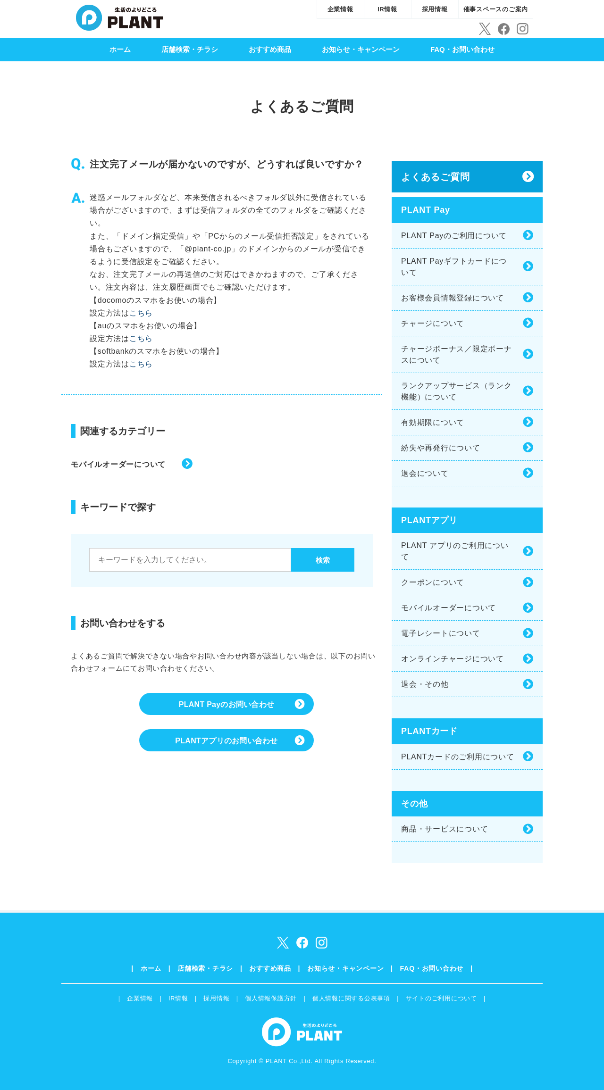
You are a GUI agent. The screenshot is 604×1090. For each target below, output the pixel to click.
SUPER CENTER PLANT (119, 16)
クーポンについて (432, 582)
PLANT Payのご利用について (454, 236)
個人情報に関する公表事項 (351, 998)
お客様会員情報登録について (452, 298)
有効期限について (432, 422)
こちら (141, 313)
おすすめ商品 (270, 49)
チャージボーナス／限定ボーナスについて (456, 354)
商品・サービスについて (444, 829)
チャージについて (432, 323)
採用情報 (435, 9)
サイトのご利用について (441, 998)
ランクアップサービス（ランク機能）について (456, 391)
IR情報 (387, 9)
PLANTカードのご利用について (457, 757)
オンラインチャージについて (452, 659)
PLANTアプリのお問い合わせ (226, 743)
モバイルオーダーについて (118, 464)
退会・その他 (425, 684)
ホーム (120, 49)
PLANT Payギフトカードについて (454, 266)
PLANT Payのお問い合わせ (226, 705)
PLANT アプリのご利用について (455, 551)
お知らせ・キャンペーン (361, 49)
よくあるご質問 (435, 177)
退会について (425, 473)
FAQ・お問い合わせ (462, 49)
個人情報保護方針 (271, 998)
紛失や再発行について (440, 448)
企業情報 (340, 9)
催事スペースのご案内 (495, 9)
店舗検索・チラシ (189, 49)
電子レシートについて (440, 633)
